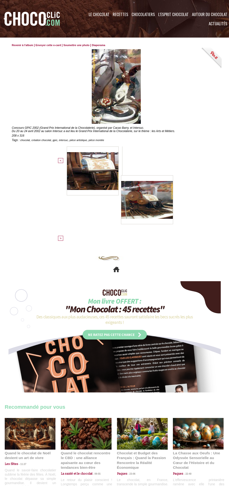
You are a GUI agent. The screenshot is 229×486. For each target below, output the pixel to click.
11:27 (21, 386)
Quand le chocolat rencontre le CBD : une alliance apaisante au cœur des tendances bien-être (86, 380)
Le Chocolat (99, 14)
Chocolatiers (143, 14)
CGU (67, 457)
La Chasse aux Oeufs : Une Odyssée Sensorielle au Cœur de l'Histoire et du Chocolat (196, 380)
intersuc (67, 140)
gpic (57, 140)
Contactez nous (19, 457)
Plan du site (127, 457)
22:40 (187, 390)
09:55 (94, 390)
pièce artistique (83, 140)
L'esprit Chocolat (173, 14)
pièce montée (102, 140)
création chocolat (43, 140)
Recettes (120, 14)
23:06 (131, 395)
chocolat (25, 140)
